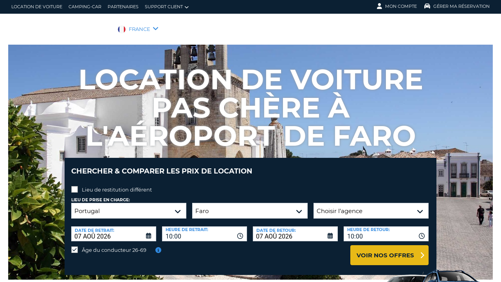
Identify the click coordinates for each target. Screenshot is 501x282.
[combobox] (204, 228)
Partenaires (123, 6)
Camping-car (84, 6)
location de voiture (36, 6)
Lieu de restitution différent (117, 184)
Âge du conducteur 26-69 (114, 244)
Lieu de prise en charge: (100, 194)
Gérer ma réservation (457, 6)
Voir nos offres (385, 249)
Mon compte (397, 6)
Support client (167, 6)
